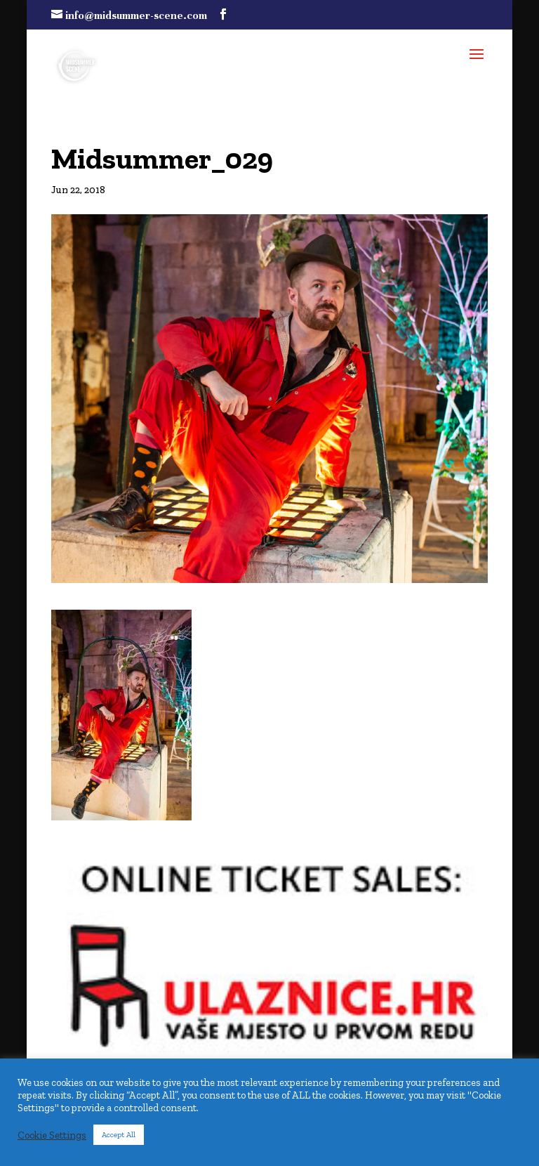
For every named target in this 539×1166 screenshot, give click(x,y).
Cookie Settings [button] (52, 1135)
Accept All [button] (118, 1134)
